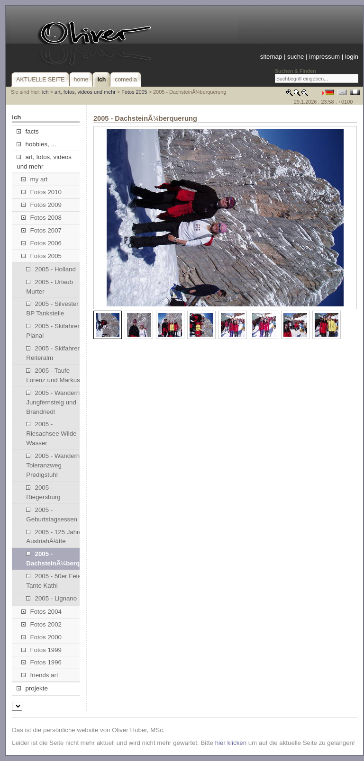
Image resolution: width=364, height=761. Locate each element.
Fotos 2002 (41, 624)
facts (27, 131)
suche (295, 56)
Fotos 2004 (41, 611)
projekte (32, 688)
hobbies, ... (36, 144)
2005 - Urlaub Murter (49, 286)
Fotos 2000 (41, 637)
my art (34, 179)
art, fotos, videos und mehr (85, 92)
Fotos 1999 (41, 650)
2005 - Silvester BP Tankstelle (52, 308)
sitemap (271, 56)
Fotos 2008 (41, 217)
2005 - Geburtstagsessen (51, 514)
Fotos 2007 (41, 230)
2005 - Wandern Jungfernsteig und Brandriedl (53, 402)
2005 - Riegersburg (43, 492)
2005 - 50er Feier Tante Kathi (54, 581)
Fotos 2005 (134, 92)
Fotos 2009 (41, 204)
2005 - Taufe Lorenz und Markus (53, 375)
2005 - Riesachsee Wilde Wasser (51, 434)
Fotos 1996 (41, 662)
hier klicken (230, 742)
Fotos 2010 (41, 192)
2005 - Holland (51, 269)
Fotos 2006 (41, 243)
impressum (324, 56)
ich (45, 92)
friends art (39, 675)
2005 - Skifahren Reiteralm (53, 353)
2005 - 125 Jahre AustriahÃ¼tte (54, 536)
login (351, 56)
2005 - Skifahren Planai (53, 330)
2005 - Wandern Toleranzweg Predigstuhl (53, 465)
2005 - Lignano (51, 598)
